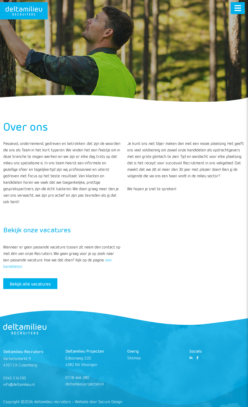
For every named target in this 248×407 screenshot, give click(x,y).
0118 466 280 (77, 377)
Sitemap (134, 357)
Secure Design (110, 401)
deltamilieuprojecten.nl (84, 383)
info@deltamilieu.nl (19, 384)
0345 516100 (14, 377)
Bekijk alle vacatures (30, 283)
